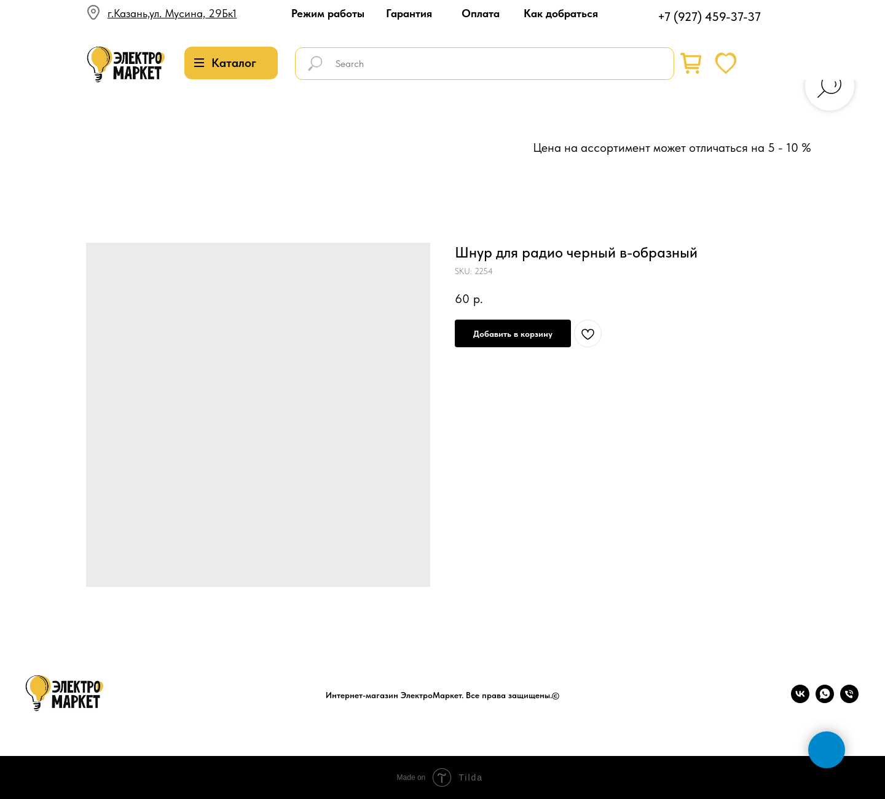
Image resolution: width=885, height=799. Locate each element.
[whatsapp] (825, 700)
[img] (126, 64)
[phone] (849, 700)
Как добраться (561, 13)
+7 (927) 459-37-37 (709, 16)
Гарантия (409, 13)
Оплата (481, 13)
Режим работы (327, 13)
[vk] (800, 700)
